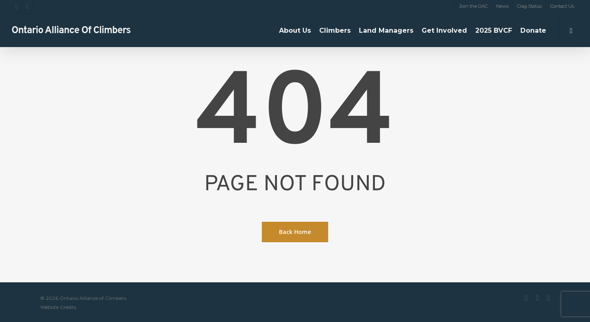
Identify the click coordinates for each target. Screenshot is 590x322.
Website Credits (58, 307)
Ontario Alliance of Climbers (71, 31)
